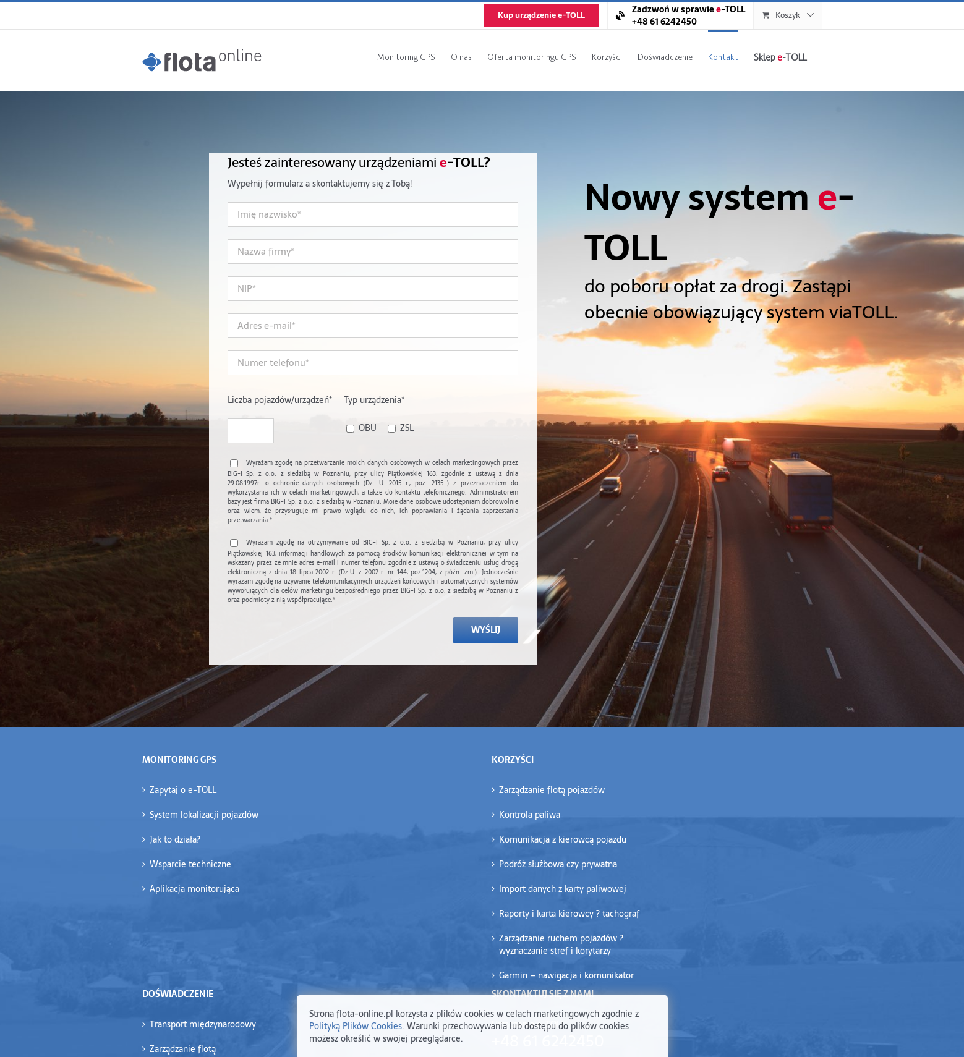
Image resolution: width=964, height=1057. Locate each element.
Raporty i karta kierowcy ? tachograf (569, 913)
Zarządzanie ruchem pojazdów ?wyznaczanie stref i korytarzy (561, 944)
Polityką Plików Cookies (355, 1026)
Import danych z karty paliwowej (562, 889)
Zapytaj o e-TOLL (183, 790)
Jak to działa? (175, 839)
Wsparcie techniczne (190, 864)
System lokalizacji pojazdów (204, 815)
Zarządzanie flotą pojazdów (552, 790)
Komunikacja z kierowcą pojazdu (562, 839)
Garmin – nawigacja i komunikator (566, 975)
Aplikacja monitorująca (194, 889)
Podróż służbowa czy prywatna (558, 864)
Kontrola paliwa (529, 815)
